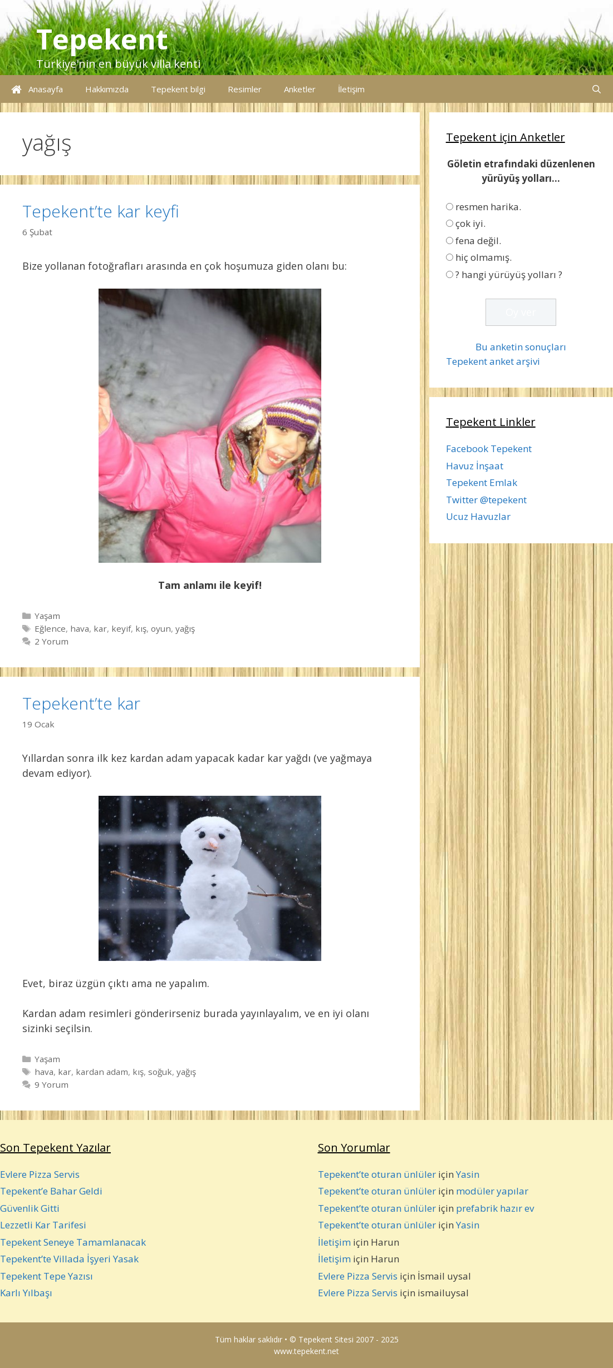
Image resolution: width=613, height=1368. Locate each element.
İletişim (351, 89)
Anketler (300, 89)
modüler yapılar (492, 1190)
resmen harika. (488, 206)
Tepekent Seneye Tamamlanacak (73, 1242)
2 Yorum (51, 641)
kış (140, 628)
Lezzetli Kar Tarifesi (43, 1224)
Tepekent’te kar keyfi (100, 211)
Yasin (467, 1174)
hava (79, 628)
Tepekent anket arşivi (493, 361)
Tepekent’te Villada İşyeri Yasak (69, 1258)
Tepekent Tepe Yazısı (46, 1276)
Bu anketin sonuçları (520, 346)
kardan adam (102, 1071)
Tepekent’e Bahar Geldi (51, 1190)
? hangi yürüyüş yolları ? (508, 274)
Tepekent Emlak (481, 482)
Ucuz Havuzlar (478, 516)
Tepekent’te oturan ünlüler (377, 1174)
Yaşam (47, 615)
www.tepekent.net (306, 1351)
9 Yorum (51, 1084)
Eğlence (50, 628)
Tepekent (102, 39)
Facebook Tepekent (489, 448)
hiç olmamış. (483, 257)
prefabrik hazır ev (495, 1208)
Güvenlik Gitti (30, 1208)
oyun (161, 628)
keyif (121, 628)
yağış (185, 628)
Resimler (245, 89)
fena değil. (478, 240)
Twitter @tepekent (486, 499)
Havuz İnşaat (474, 465)
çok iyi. (470, 223)
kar (100, 628)
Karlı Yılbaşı (26, 1292)
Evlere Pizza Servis (40, 1174)
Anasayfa (37, 89)
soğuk (160, 1071)
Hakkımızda (107, 89)
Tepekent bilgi (178, 89)
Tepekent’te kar (81, 703)
